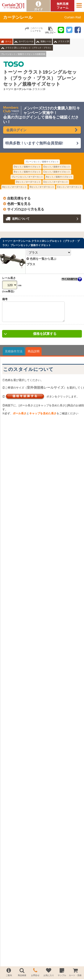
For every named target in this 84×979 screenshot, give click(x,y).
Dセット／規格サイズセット (27, 167)
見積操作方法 (13, 354)
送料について (21, 218)
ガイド (38, 9)
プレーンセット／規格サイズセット (42, 161)
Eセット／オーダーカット (55, 182)
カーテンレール (26, 41)
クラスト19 (63, 41)
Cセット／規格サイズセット (56, 172)
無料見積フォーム (62, 5)
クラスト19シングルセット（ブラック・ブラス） (28, 48)
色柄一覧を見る (19, 204)
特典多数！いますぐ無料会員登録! (34, 143)
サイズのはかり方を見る (25, 209)
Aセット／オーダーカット (14, 187)
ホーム (8, 41)
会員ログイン (16, 130)
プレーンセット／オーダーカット (27, 177)
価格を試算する (44, 337)
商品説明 (33, 354)
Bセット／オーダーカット (42, 187)
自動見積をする (19, 198)
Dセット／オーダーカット (28, 182)
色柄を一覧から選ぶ (41, 258)
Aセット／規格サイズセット (59, 177)
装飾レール (46, 41)
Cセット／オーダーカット (69, 187)
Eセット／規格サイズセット (56, 167)
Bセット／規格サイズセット (27, 172)
